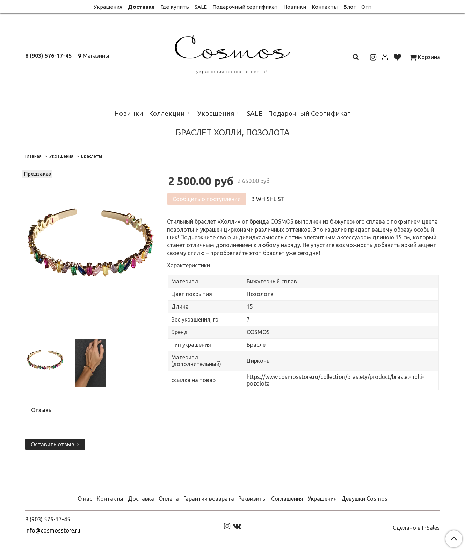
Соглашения (287, 498)
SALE (201, 7)
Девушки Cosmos (364, 498)
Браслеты (91, 156)
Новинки (294, 7)
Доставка (141, 7)
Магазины (96, 55)
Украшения (108, 7)
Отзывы (42, 410)
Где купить (174, 7)
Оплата (169, 498)
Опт (366, 7)
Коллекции (167, 113)
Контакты (325, 7)
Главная (33, 156)
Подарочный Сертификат (309, 113)
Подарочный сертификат (245, 7)
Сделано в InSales (416, 527)
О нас (85, 498)
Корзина (424, 57)
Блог (349, 7)
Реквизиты (252, 498)
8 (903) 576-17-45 (48, 55)
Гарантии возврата (208, 498)
